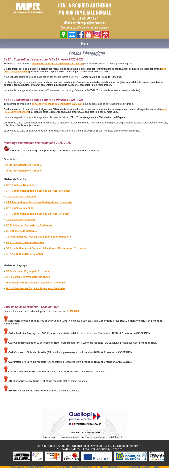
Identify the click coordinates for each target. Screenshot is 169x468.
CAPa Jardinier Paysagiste (21, 271)
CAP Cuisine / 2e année (19, 208)
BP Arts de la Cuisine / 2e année (24, 253)
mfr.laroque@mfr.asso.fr (106, 449)
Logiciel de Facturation (140, 467)
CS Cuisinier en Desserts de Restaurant (29, 225)
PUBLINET (73, 311)
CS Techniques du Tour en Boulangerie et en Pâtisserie (38, 236)
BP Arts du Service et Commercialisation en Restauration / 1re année (46, 248)
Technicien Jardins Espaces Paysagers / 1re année (36, 282)
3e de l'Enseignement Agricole (24, 170)
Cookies (99, 467)
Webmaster (112, 467)
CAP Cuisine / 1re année (20, 185)
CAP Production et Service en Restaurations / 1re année (39, 202)
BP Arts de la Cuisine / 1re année (25, 242)
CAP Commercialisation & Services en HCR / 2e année (38, 213)
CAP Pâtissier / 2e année (20, 219)
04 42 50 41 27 (70, 449)
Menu (84, 43)
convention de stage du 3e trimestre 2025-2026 (57, 63)
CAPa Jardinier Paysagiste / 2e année (28, 276)
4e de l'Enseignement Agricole (24, 164)
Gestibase (123, 467)
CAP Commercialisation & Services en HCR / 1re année (38, 190)
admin (156, 467)
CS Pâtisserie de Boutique (21, 231)
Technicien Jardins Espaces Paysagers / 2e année (35, 288)
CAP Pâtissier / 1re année (21, 196)
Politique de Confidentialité (82, 467)
